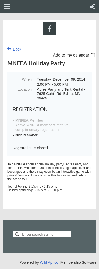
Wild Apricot (49, 262)
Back (17, 49)
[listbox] (74, 55)
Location (25, 89)
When (27, 79)
